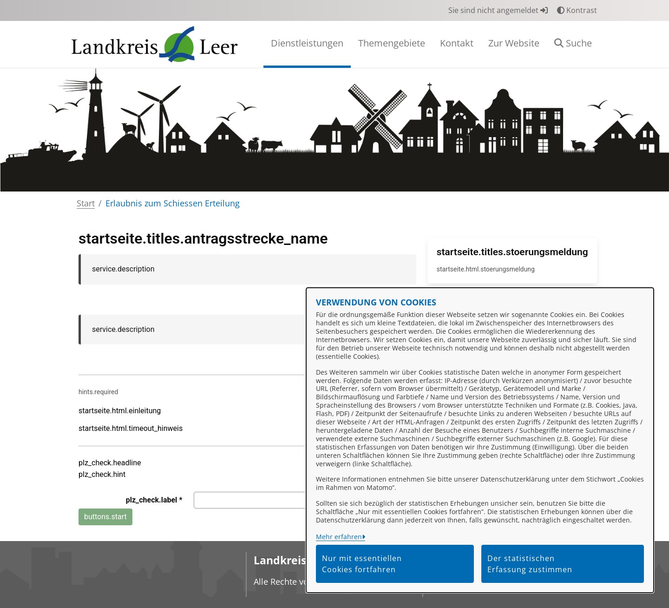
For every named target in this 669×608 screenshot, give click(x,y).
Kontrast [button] (577, 10)
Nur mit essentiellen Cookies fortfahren (362, 564)
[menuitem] (307, 44)
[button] (573, 44)
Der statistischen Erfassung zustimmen (529, 564)
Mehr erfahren (339, 536)
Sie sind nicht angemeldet (498, 10)
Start (86, 203)
